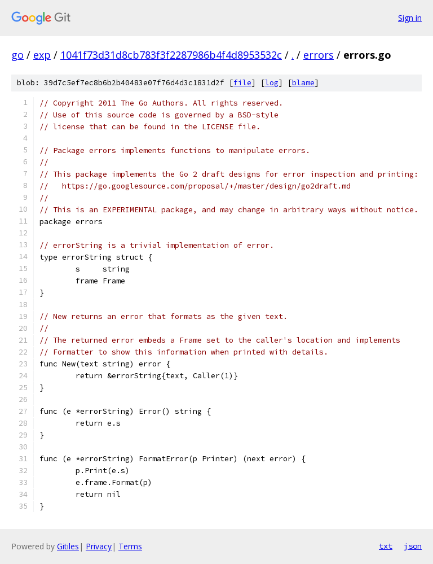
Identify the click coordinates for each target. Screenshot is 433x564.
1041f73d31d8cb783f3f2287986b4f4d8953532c (171, 55)
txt (385, 546)
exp (42, 55)
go (17, 55)
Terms (130, 546)
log (272, 83)
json (413, 546)
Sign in (410, 17)
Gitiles (68, 546)
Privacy (99, 546)
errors (318, 55)
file (242, 83)
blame (303, 83)
